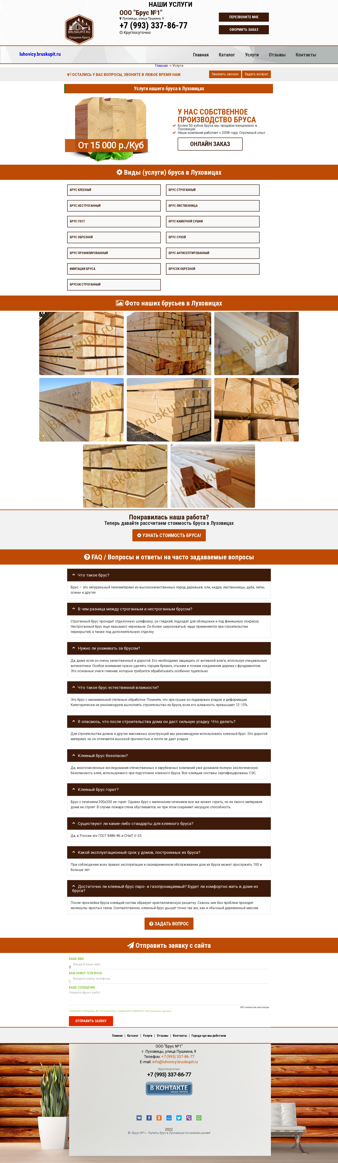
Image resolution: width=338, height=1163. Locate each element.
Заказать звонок (225, 74)
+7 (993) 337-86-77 (154, 25)
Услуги (252, 54)
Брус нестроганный (85, 205)
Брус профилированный (89, 253)
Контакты (306, 54)
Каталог (227, 54)
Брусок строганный (85, 284)
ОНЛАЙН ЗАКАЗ (210, 143)
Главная (201, 54)
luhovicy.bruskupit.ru (40, 54)
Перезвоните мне (243, 17)
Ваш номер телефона (85, 971)
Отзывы (277, 54)
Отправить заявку (91, 1019)
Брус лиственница (183, 205)
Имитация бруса (82, 269)
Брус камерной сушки (186, 221)
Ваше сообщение (82, 985)
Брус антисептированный (189, 253)
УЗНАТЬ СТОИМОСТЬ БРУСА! (169, 535)
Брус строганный (182, 190)
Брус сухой (177, 237)
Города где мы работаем (209, 1033)
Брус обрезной (81, 237)
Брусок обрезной (182, 269)
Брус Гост (77, 221)
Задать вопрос (256, 74)
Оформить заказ (243, 30)
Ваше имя (76, 956)
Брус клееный (80, 190)
